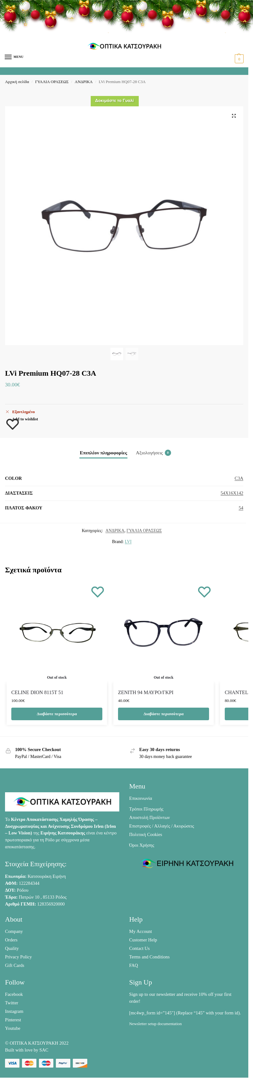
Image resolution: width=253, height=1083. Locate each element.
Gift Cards (14, 965)
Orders (11, 939)
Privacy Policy (18, 956)
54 (241, 507)
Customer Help (143, 939)
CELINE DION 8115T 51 (37, 692)
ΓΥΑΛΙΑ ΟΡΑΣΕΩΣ (52, 81)
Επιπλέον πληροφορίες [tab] (103, 452)
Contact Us (139, 948)
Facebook (14, 994)
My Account (140, 931)
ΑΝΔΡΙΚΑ (84, 81)
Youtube (12, 1028)
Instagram (14, 1011)
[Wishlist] (97, 591)
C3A (238, 478)
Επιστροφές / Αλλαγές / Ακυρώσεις (161, 825)
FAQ (133, 965)
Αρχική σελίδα (17, 81)
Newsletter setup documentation (155, 1023)
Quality (12, 948)
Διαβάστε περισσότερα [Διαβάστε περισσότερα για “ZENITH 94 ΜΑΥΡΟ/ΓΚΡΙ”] (163, 713)
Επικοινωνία (140, 798)
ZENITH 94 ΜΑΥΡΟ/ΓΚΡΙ (146, 692)
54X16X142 (232, 493)
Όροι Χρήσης (141, 845)
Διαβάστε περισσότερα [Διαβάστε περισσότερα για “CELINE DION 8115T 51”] (57, 713)
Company (14, 931)
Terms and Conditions (149, 956)
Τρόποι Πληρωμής (146, 808)
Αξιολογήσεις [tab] (153, 453)
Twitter (11, 1002)
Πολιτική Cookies (145, 834)
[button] (238, 58)
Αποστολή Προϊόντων (149, 817)
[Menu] (14, 57)
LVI (128, 541)
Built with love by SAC (26, 1049)
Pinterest (13, 1019)
